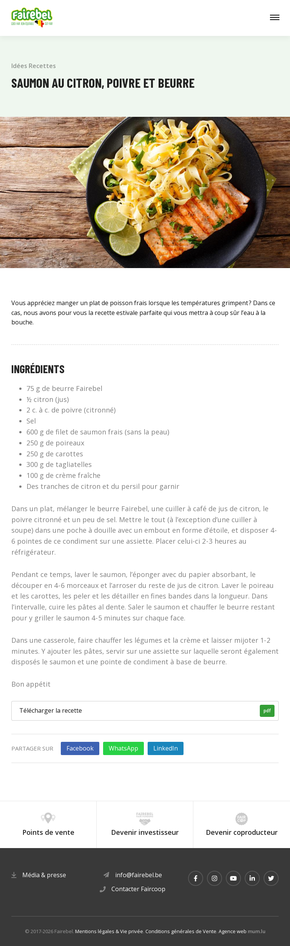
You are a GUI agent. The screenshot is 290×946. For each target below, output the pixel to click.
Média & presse (44, 875)
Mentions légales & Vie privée (109, 931)
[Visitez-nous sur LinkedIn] (252, 878)
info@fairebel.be (138, 875)
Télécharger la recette (147, 711)
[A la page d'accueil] (32, 18)
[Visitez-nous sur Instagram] (214, 878)
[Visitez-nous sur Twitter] (271, 878)
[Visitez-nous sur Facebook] (195, 878)
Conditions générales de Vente (180, 931)
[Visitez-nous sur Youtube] (233, 878)
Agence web (233, 931)
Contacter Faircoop (138, 889)
